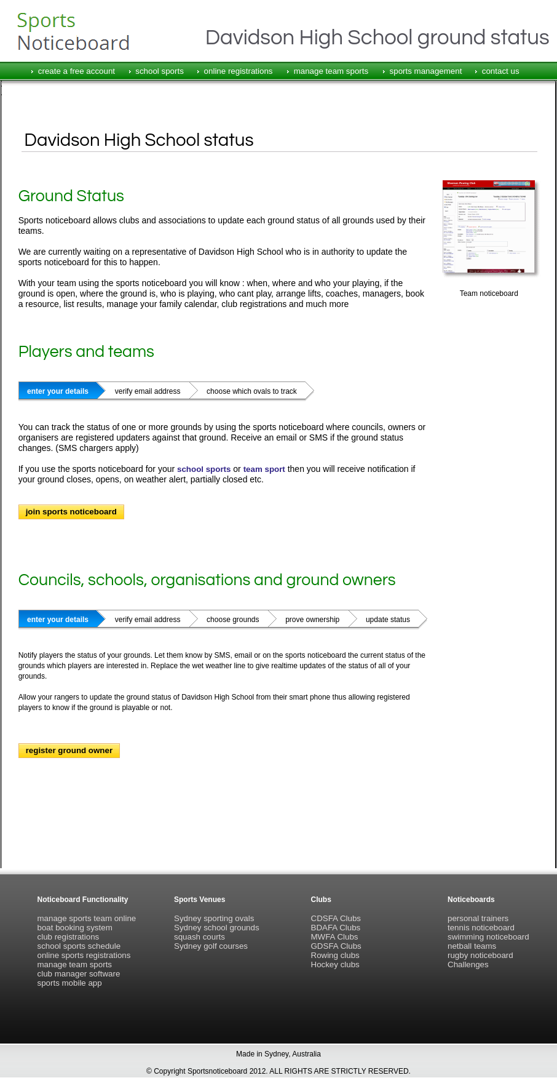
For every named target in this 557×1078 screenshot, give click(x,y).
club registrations (69, 936)
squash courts (199, 936)
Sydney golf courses (211, 946)
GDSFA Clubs (336, 946)
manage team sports (331, 71)
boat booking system (75, 927)
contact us (500, 71)
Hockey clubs (335, 964)
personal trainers (478, 918)
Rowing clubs (335, 955)
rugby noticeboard (480, 955)
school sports (159, 71)
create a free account (76, 71)
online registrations (238, 71)
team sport (264, 469)
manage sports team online (87, 918)
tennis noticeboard (481, 927)
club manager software (79, 973)
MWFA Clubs (334, 936)
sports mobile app (70, 983)
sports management (426, 71)
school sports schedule (79, 946)
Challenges (468, 964)
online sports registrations (84, 955)
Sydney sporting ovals (214, 918)
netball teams (472, 946)
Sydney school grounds (216, 927)
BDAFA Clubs (336, 927)
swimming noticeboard (488, 936)
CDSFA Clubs (336, 918)
